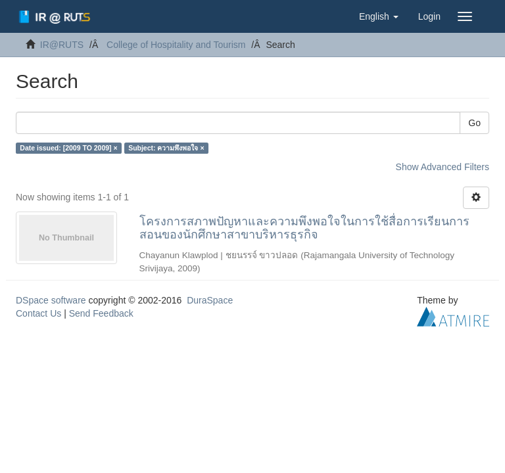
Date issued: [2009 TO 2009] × (68, 148)
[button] (378, 16)
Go (474, 123)
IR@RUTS (62, 44)
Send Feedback (101, 313)
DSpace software (51, 300)
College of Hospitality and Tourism (176, 44)
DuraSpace (210, 300)
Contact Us (38, 313)
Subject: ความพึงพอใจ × (166, 148)
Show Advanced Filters (442, 167)
